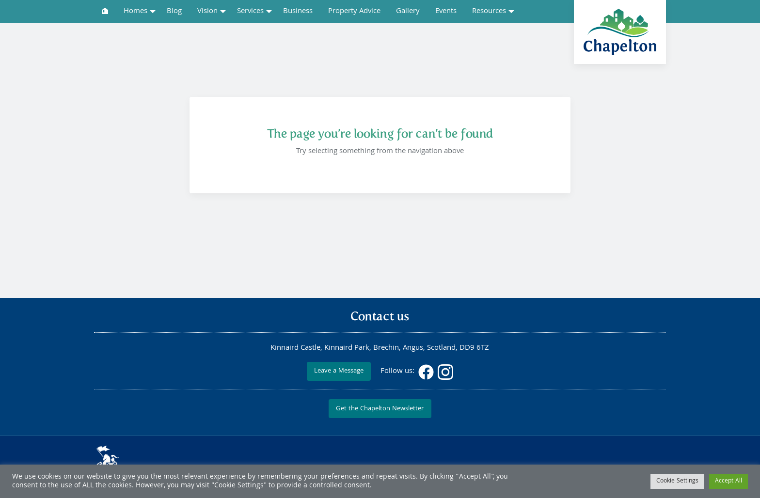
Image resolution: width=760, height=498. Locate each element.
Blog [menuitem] (174, 11)
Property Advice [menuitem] (354, 11)
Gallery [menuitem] (408, 11)
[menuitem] (105, 11)
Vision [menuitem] (207, 11)
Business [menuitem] (298, 11)
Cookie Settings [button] (677, 481)
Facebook (426, 372)
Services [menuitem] (250, 11)
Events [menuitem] (446, 11)
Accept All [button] (728, 481)
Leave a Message (339, 371)
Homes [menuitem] (135, 11)
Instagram (445, 372)
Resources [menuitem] (489, 11)
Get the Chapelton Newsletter (380, 409)
